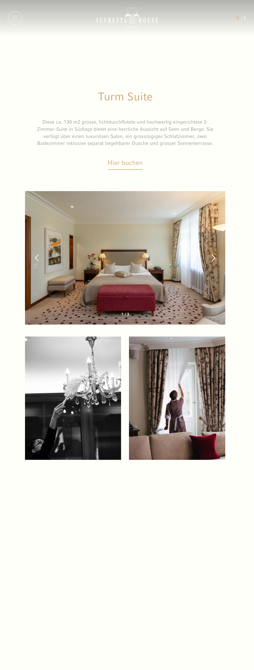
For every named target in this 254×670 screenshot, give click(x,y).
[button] (37, 257)
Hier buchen (125, 162)
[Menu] (15, 18)
